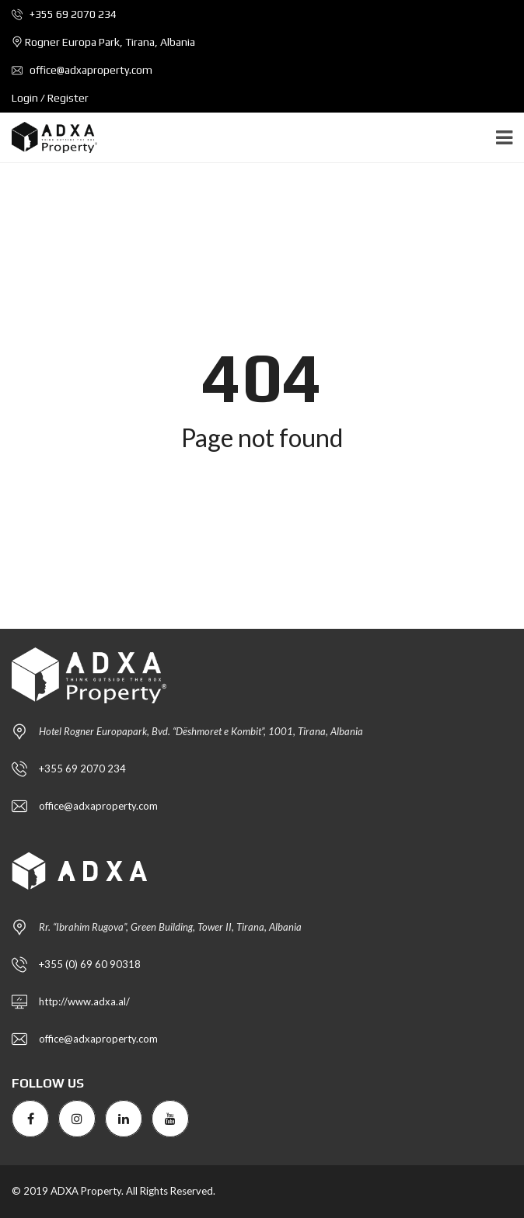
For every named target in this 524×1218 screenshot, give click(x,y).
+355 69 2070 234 (64, 14)
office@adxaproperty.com (82, 70)
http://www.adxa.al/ (84, 1001)
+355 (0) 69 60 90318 (90, 964)
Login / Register (50, 98)
